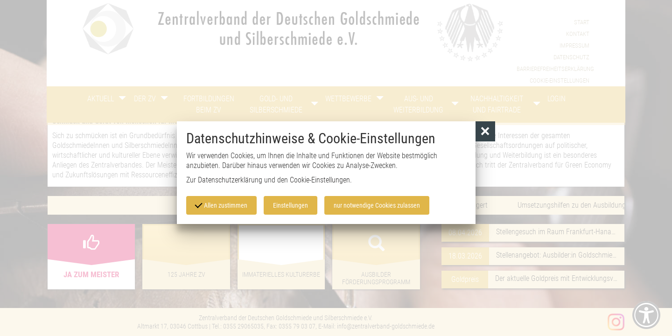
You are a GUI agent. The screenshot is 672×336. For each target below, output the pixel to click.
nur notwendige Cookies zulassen (377, 205)
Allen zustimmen (221, 205)
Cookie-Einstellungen (320, 179)
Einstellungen (290, 205)
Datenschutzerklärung (230, 179)
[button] (486, 131)
